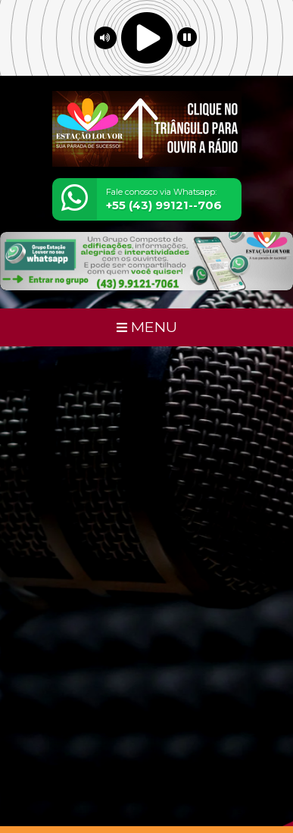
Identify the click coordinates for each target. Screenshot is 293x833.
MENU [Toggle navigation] (147, 327)
